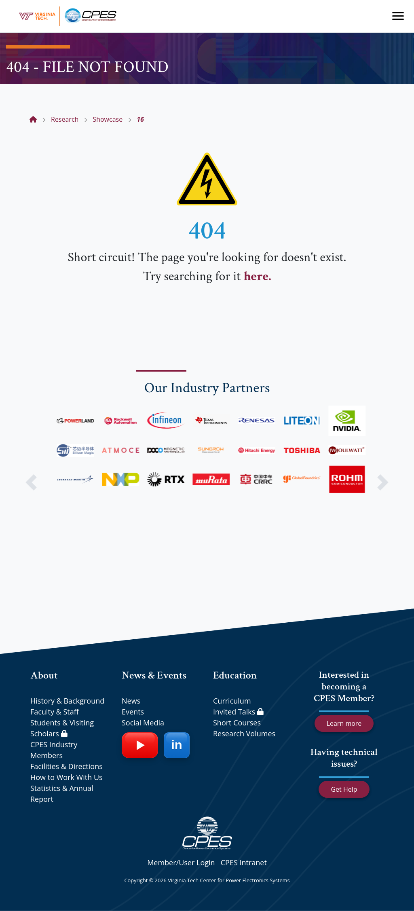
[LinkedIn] (177, 745)
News (131, 701)
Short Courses (237, 722)
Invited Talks (238, 712)
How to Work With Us (66, 777)
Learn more (344, 723)
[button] (31, 482)
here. (257, 276)
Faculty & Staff (54, 712)
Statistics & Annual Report (61, 793)
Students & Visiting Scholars (62, 728)
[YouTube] (140, 745)
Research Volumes (244, 733)
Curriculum (232, 701)
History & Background (67, 701)
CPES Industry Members (53, 750)
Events (133, 712)
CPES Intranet (244, 862)
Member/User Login (181, 862)
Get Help (344, 789)
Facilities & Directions (66, 766)
